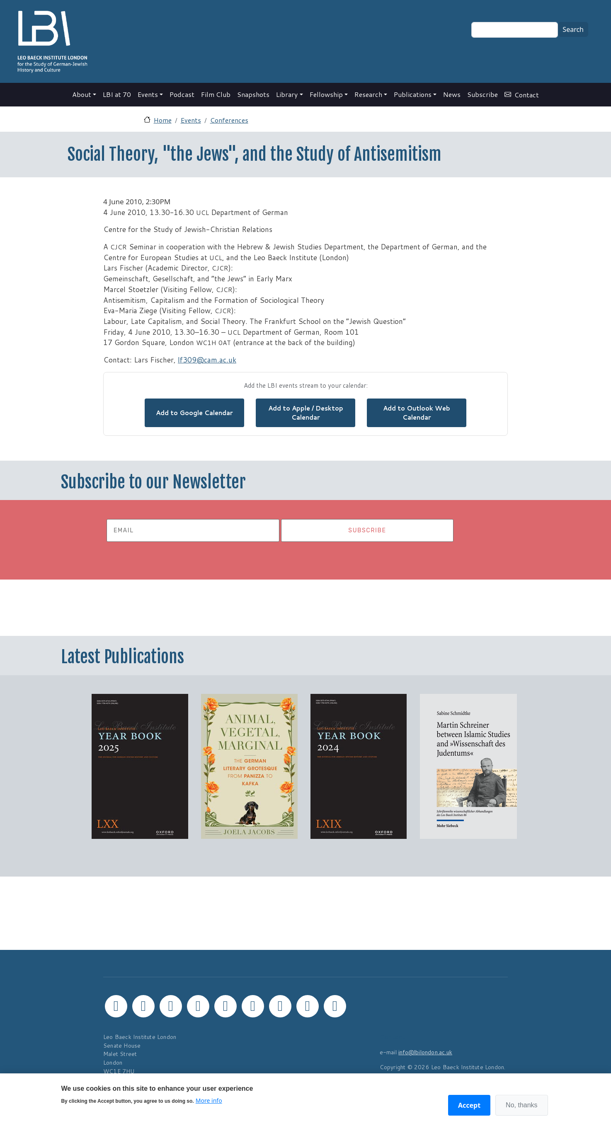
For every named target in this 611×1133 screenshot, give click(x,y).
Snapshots (253, 94)
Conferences (229, 120)
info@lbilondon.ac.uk (425, 1052)
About (81, 94)
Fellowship (326, 94)
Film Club (215, 94)
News (452, 94)
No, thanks (521, 1105)
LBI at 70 (117, 94)
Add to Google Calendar (194, 412)
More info (209, 1100)
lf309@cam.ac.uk (207, 360)
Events (148, 94)
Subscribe (482, 94)
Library (287, 94)
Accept (469, 1105)
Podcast (182, 94)
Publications (413, 94)
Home (163, 120)
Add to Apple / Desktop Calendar (305, 412)
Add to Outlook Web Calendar (416, 412)
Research (368, 94)
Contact (526, 94)
